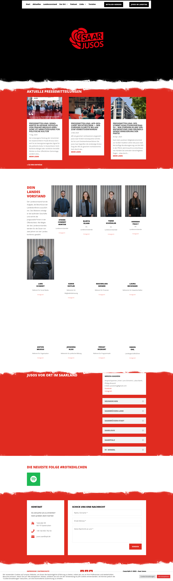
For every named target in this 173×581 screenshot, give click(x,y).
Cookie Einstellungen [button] (147, 576)
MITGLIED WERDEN (114, 4)
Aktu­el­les (37, 4)
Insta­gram (62, 233)
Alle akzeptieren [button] (163, 576)
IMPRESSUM (31, 571)
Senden (135, 546)
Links (81, 4)
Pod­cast (73, 4)
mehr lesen (34, 156)
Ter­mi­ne (92, 4)
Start (28, 4)
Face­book (108, 388)
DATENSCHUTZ (43, 571)
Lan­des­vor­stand (50, 4)
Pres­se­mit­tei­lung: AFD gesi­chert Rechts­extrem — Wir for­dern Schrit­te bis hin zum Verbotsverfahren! (86, 126)
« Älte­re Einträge (34, 165)
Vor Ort (62, 4)
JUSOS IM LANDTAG (139, 4)
